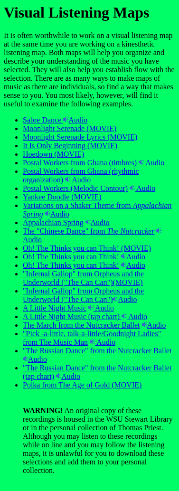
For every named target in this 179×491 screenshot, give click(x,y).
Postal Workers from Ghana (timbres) (80, 163)
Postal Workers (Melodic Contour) (75, 188)
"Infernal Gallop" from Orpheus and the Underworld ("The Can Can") (83, 295)
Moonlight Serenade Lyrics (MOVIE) (80, 137)
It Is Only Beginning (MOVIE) (70, 146)
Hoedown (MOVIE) (53, 154)
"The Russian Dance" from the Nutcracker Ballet (97, 351)
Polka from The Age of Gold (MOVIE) (82, 385)
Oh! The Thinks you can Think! (71, 257)
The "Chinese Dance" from (88, 231)
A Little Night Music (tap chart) (71, 316)
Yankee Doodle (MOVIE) (62, 197)
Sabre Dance (43, 120)
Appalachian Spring (53, 222)
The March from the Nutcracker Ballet (81, 325)
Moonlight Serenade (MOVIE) (69, 128)
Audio (75, 120)
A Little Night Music (54, 308)
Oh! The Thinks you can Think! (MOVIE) (87, 248)
